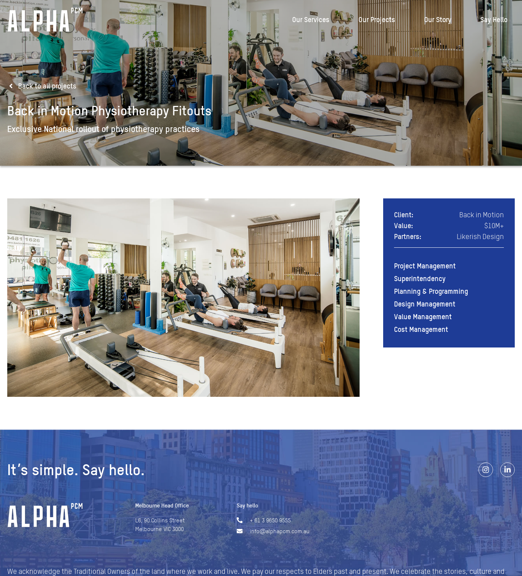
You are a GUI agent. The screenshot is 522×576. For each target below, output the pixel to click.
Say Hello (494, 19)
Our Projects (377, 19)
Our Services (311, 19)
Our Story (437, 19)
